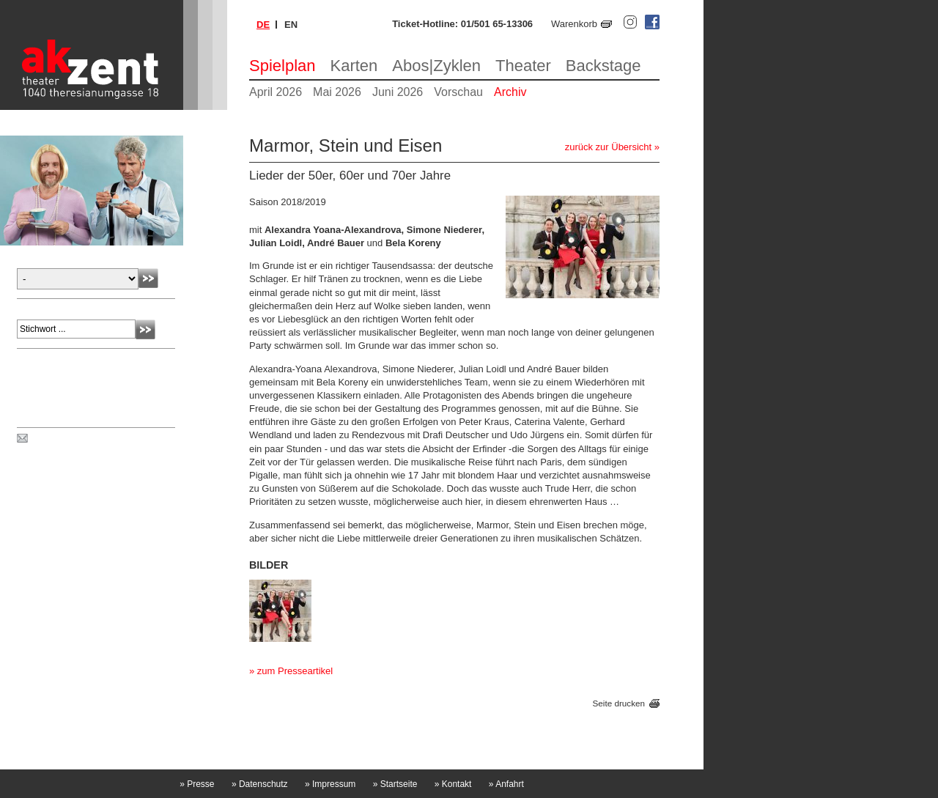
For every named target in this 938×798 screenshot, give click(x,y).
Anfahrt (506, 784)
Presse (197, 784)
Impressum (330, 784)
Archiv (510, 92)
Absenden (148, 278)
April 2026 (275, 92)
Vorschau (458, 92)
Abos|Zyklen (436, 65)
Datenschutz (260, 784)
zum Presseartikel (295, 670)
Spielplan (282, 65)
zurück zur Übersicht (608, 146)
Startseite (395, 784)
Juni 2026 (397, 92)
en (291, 24)
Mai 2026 (337, 92)
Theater (523, 65)
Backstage (603, 65)
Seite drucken (619, 704)
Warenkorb (574, 23)
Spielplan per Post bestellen (90, 439)
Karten (354, 65)
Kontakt (453, 784)
